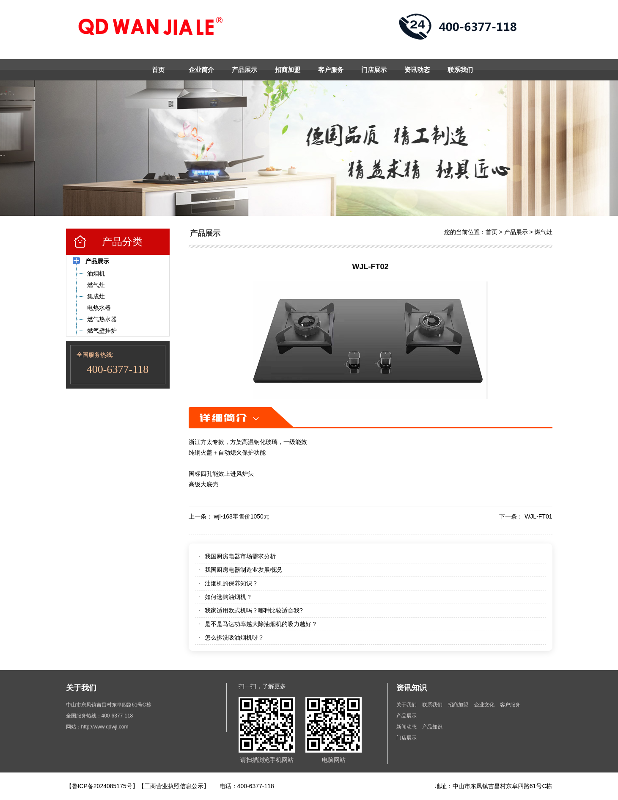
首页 (158, 69)
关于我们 (406, 705)
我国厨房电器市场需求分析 (240, 556)
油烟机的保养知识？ (231, 583)
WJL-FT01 (538, 516)
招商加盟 (287, 69)
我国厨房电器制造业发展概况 (243, 569)
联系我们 (460, 69)
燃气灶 (543, 232)
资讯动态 (417, 69)
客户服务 (330, 69)
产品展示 (244, 69)
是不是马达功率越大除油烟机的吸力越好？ (261, 624)
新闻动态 (406, 727)
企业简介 (201, 69)
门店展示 (374, 69)
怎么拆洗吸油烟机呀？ (234, 637)
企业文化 (485, 705)
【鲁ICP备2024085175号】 (102, 786)
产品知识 (432, 727)
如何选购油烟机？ (228, 596)
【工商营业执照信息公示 (170, 786)
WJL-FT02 (370, 266)
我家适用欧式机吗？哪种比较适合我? (254, 610)
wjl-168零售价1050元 (241, 516)
